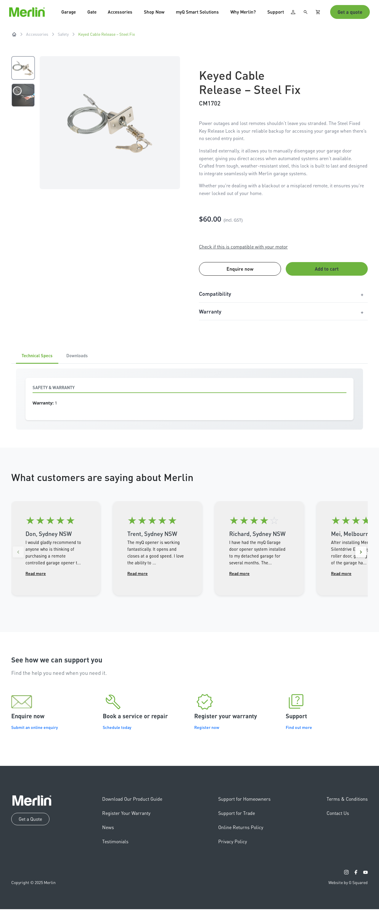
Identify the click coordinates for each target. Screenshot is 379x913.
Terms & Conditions (347, 803)
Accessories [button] (123, 13)
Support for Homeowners (244, 803)
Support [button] (282, 13)
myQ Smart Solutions (202, 13)
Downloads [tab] (86, 359)
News (108, 831)
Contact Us (338, 817)
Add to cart (327, 271)
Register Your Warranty (126, 817)
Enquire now (240, 271)
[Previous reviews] (19, 556)
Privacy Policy (232, 845)
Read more (35, 577)
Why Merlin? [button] (249, 13)
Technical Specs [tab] (40, 359)
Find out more (299, 731)
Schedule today (117, 731)
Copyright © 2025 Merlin (33, 886)
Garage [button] (69, 13)
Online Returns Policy (240, 831)
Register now (206, 731)
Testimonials (115, 845)
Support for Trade (236, 817)
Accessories (37, 36)
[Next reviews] (359, 556)
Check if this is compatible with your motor (243, 249)
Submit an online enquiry (34, 731)
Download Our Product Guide (132, 803)
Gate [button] (93, 13)
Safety (63, 36)
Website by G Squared (348, 886)
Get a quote (349, 13)
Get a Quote (30, 823)
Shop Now (158, 13)
